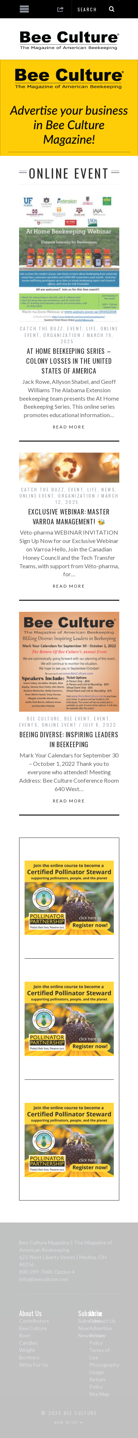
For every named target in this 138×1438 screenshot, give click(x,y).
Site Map (99, 1394)
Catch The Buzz (41, 328)
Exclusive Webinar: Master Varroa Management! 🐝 (69, 516)
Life (91, 328)
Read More (69, 427)
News (108, 489)
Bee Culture (43, 718)
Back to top (69, 1422)
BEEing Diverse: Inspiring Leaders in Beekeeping (69, 739)
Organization (62, 335)
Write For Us (33, 1365)
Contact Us (102, 1321)
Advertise (100, 1328)
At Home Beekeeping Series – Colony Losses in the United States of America (69, 360)
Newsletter (91, 1335)
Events (28, 725)
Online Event (36, 496)
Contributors (34, 1321)
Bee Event (77, 718)
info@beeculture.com (43, 1279)
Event (74, 328)
